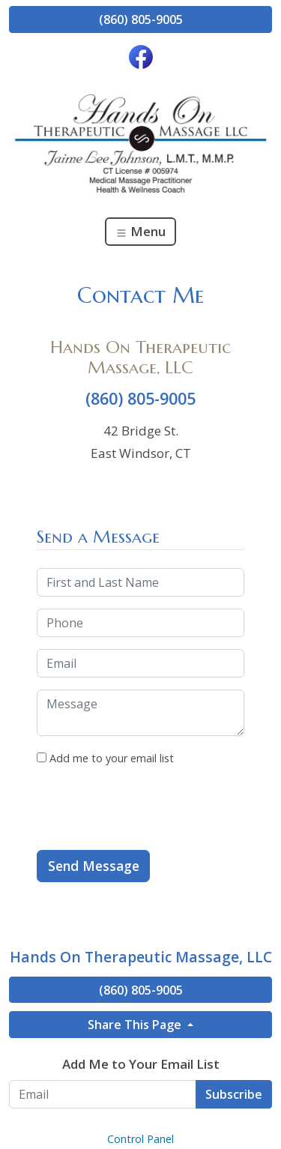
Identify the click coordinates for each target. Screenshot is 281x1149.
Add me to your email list (105, 758)
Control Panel (140, 1139)
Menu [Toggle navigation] (140, 231)
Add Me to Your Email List (141, 1064)
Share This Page (136, 1024)
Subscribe (233, 1094)
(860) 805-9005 (141, 19)
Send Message (93, 866)
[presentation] (151, 808)
